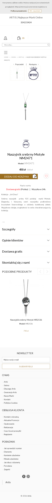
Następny (34, 64)
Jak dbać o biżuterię (12, 462)
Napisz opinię (25, 185)
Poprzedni (18, 64)
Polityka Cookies (11, 403)
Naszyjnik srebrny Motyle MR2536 (26, 320)
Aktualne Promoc (11, 420)
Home (6, 57)
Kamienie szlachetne (12, 455)
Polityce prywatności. (19, 11)
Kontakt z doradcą (11, 417)
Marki (13, 57)
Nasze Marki (9, 396)
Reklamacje (8, 427)
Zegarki (7, 469)
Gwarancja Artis (10, 392)
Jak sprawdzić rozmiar (13, 448)
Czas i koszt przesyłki (12, 431)
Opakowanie (9, 424)
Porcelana (8, 466)
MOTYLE (21, 57)
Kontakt (7, 399)
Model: (21, 163)
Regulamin (8, 434)
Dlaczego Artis (10, 389)
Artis (6, 382)
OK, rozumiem (34, 11)
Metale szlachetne (11, 459)
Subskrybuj (26, 366)
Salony (6, 385)
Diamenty (8, 452)
